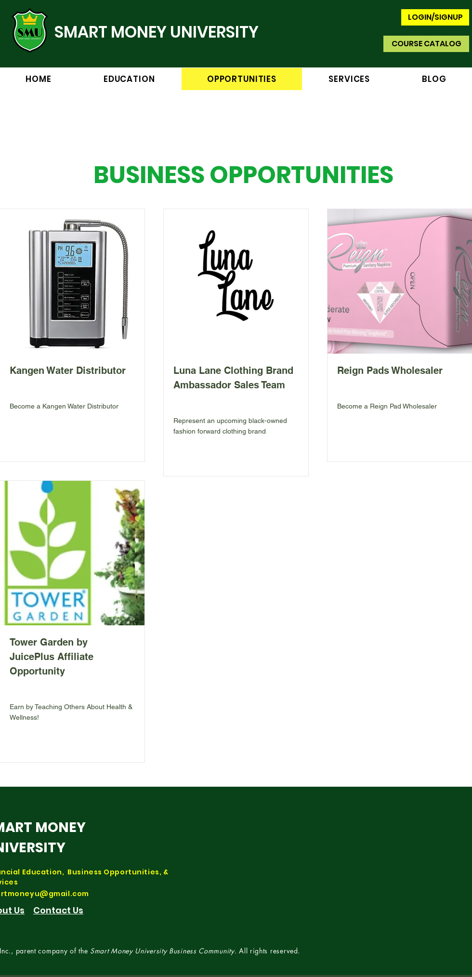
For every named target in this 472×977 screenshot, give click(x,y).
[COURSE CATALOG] (426, 44)
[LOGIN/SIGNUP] (435, 17)
